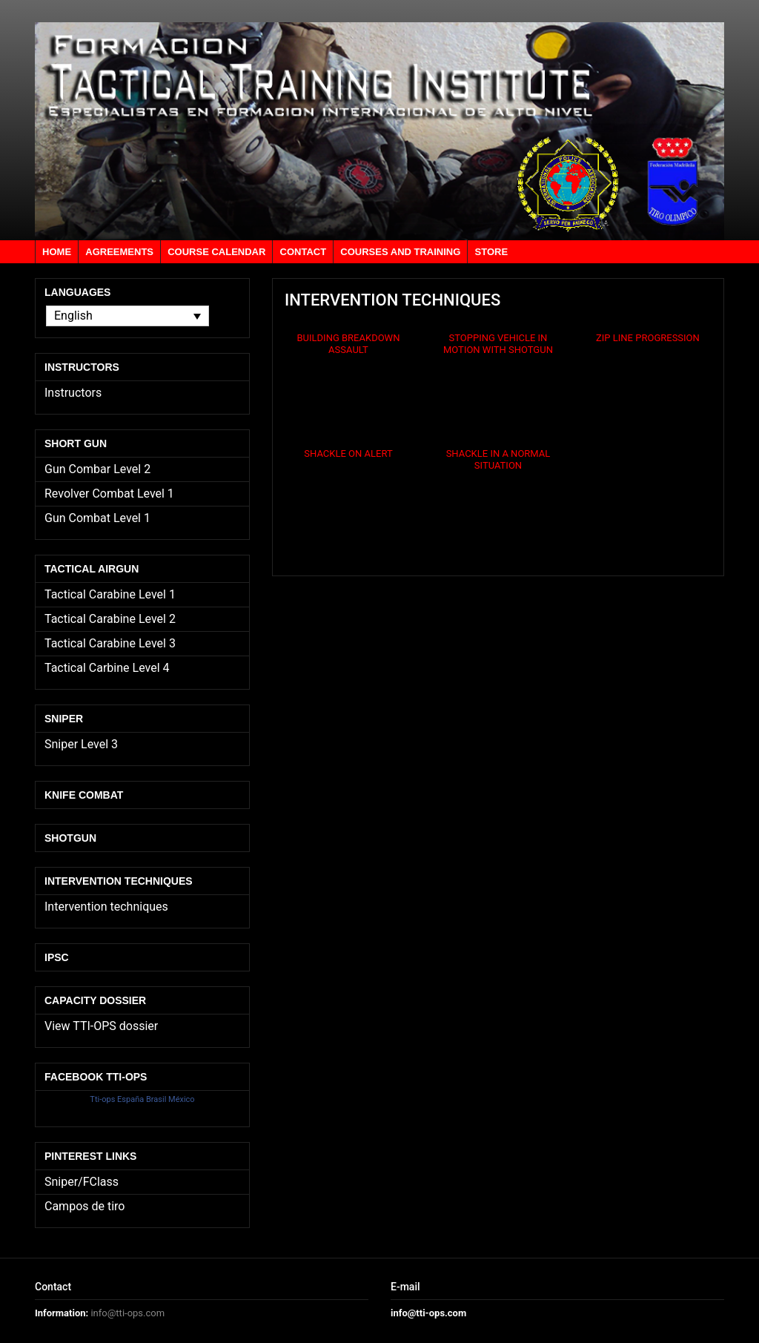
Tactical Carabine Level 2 (110, 619)
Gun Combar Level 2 (97, 469)
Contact (303, 251)
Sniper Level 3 (81, 744)
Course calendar (216, 251)
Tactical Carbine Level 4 (107, 668)
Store (491, 251)
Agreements (119, 251)
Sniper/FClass (81, 1182)
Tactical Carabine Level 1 (110, 594)
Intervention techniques (106, 907)
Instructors (73, 393)
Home (56, 251)
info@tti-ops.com (127, 1313)
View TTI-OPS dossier (101, 1026)
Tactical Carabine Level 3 (110, 643)
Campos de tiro (84, 1206)
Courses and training (400, 251)
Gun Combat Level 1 (97, 518)
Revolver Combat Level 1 (109, 493)
